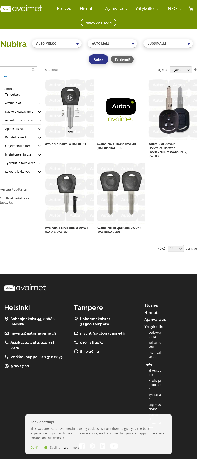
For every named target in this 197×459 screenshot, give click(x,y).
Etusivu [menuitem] (64, 8)
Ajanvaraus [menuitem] (116, 8)
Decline (55, 447)
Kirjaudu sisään (98, 22)
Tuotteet (8, 89)
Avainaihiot (13, 103)
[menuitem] (95, 9)
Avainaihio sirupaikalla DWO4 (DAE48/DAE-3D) (66, 230)
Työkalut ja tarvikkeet (20, 163)
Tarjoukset (12, 94)
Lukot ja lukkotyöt (17, 171)
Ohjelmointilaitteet (18, 146)
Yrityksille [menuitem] (144, 8)
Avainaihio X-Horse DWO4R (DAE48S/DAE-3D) (116, 146)
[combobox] (57, 43)
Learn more (72, 447)
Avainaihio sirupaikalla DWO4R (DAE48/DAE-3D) (119, 230)
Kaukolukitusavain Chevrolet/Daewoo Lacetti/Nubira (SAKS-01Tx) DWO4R (167, 150)
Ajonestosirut (14, 129)
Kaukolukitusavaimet (19, 111)
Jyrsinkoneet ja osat (18, 154)
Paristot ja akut (15, 137)
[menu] (119, 8)
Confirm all (39, 447)
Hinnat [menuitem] (86, 8)
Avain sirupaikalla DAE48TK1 (65, 144)
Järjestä (162, 70)
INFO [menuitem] (172, 8)
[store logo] (21, 8)
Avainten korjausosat (20, 120)
